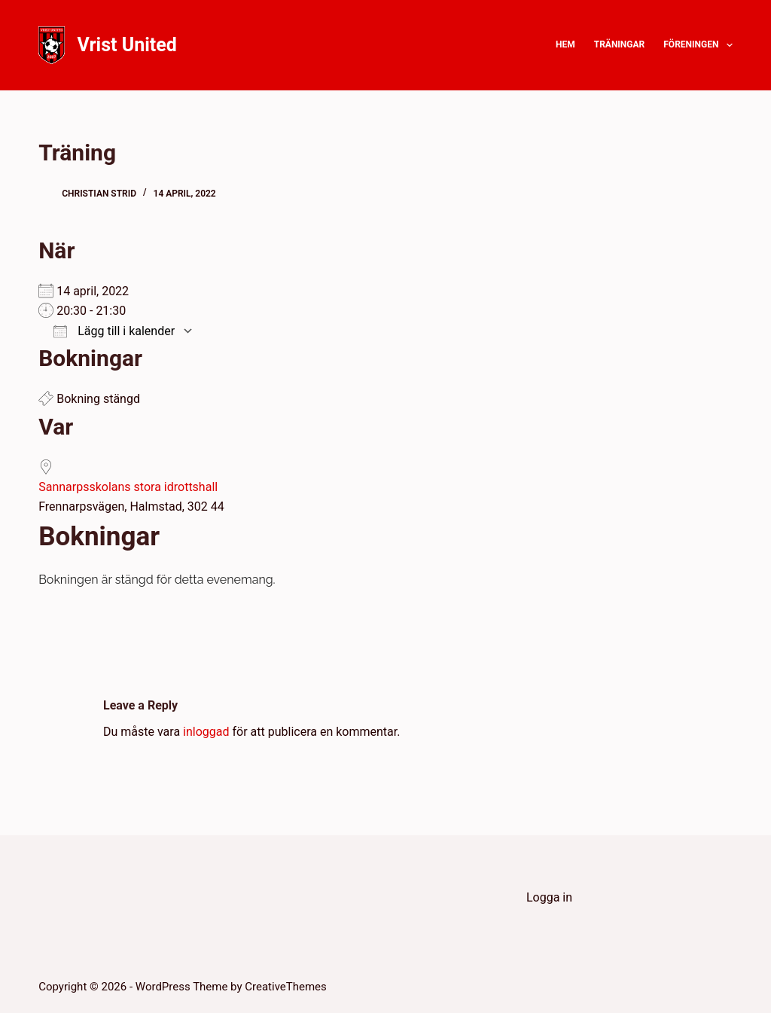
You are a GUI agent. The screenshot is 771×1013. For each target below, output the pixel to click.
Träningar (619, 44)
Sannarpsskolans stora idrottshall (128, 487)
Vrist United (126, 45)
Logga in (549, 897)
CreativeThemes (286, 986)
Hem (565, 44)
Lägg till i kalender (114, 331)
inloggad (206, 732)
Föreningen (698, 45)
